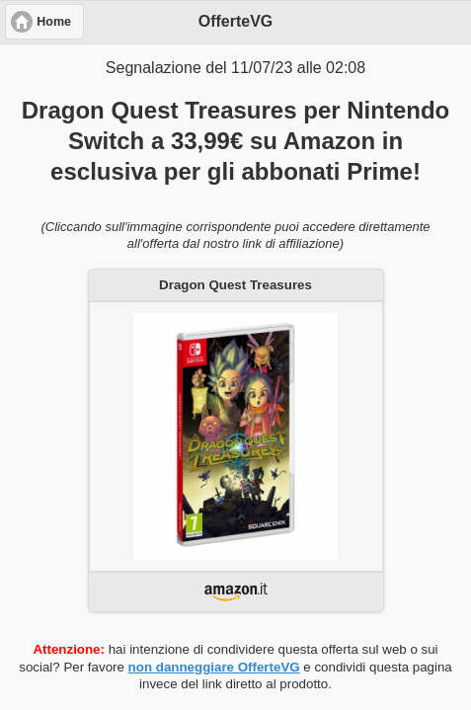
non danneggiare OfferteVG (214, 667)
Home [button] (54, 22)
